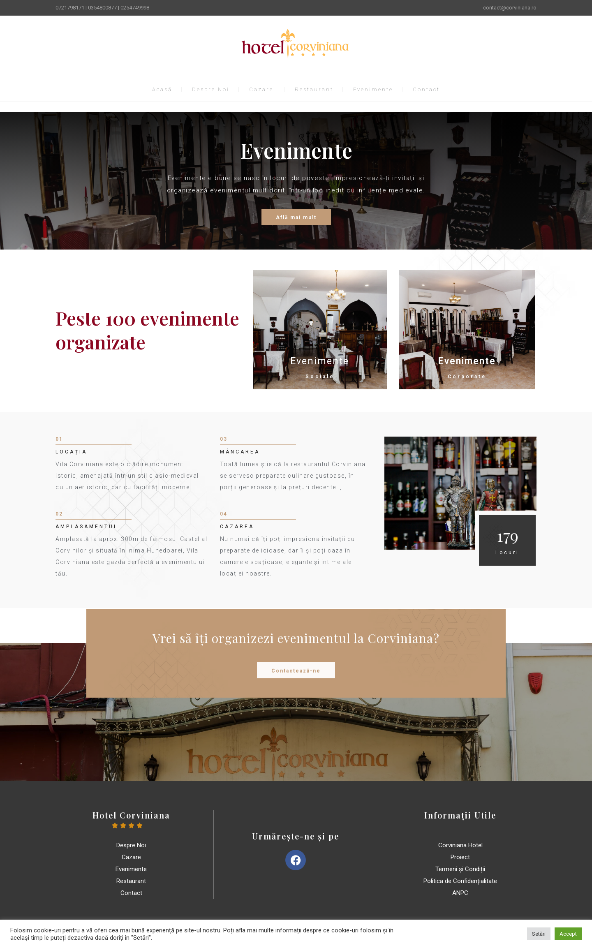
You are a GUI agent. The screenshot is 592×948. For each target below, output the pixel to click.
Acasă (162, 89)
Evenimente (373, 89)
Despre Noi (210, 89)
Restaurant (314, 89)
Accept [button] (568, 934)
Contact (426, 89)
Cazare (261, 89)
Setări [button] (539, 934)
